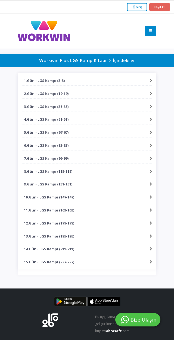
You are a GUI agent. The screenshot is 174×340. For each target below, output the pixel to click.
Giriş (137, 7)
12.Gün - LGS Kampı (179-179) (49, 223)
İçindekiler (124, 60)
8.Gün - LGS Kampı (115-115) (48, 171)
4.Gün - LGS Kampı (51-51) (46, 119)
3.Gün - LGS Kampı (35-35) (46, 106)
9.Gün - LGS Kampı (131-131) (48, 184)
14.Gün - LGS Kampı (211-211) (49, 248)
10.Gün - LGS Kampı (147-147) (49, 197)
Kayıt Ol (159, 7)
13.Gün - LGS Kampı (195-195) (49, 236)
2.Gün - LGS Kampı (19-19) (46, 93)
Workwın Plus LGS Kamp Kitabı (72, 60)
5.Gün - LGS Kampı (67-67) (46, 132)
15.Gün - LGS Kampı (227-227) (49, 261)
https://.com (113, 331)
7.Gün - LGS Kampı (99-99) (46, 158)
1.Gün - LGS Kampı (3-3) (44, 80)
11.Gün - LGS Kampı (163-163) (49, 210)
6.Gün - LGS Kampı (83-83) (46, 145)
